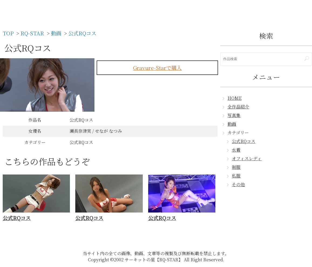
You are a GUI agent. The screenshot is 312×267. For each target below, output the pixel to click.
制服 (236, 167)
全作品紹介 (238, 107)
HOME (235, 98)
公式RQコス (243, 141)
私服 (236, 176)
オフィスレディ (247, 158)
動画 (232, 124)
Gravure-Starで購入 (157, 67)
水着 (236, 150)
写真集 (234, 115)
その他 (238, 184)
